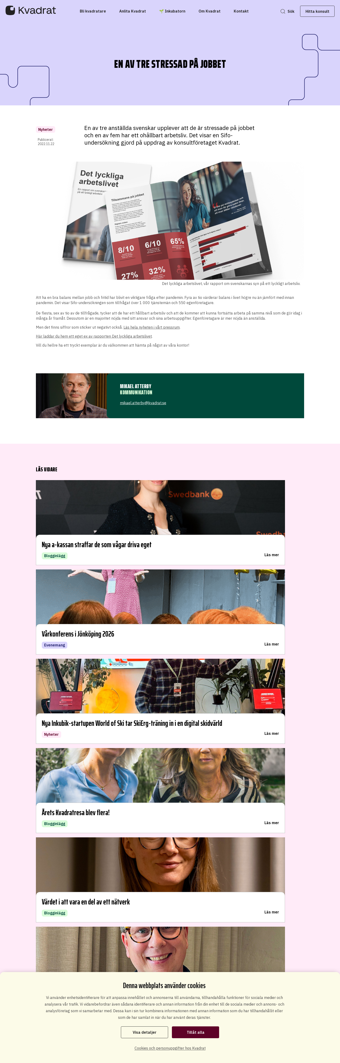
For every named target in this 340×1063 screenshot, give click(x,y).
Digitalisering (149, 731)
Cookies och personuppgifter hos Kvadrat (170, 1048)
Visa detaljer (144, 1032)
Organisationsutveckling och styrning (173, 769)
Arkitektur (146, 759)
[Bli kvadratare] (93, 11)
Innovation (147, 750)
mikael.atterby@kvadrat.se (143, 402)
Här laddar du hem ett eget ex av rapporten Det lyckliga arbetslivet (94, 336)
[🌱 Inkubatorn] (172, 11)
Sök (281, 11)
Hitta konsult (308, 11)
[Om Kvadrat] (210, 11)
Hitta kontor (64, 777)
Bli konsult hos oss (167, 958)
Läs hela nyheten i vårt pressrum (151, 327)
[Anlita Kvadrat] (132, 11)
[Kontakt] (241, 11)
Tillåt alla (195, 1032)
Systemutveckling (154, 722)
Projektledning (151, 778)
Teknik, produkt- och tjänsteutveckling (174, 740)
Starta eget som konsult (211, 960)
